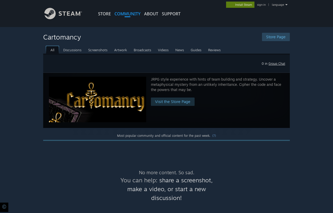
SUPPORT (171, 14)
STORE (104, 14)
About (151, 14)
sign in (261, 5)
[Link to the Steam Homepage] (67, 18)
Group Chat (276, 64)
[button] (166, 100)
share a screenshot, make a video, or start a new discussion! (170, 189)
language (278, 5)
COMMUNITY (127, 14)
